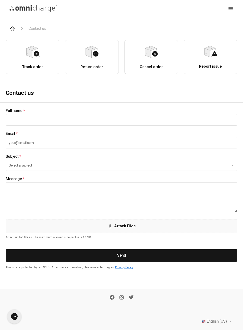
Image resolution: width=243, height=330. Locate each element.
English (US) (217, 321)
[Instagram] (121, 297)
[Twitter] (131, 297)
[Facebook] (112, 297)
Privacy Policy (124, 267)
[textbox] (121, 120)
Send (121, 255)
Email (12, 133)
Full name (15, 110)
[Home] (12, 28)
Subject (13, 156)
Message (15, 179)
